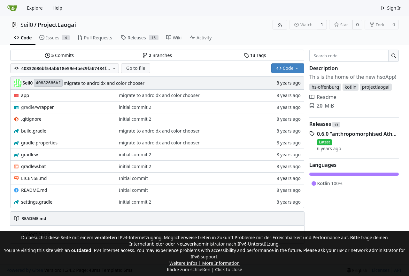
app (25, 95)
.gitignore (31, 119)
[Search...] (393, 56)
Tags (255, 55)
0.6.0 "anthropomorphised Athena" (358, 134)
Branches (157, 55)
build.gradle (33, 131)
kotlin (351, 87)
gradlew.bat (33, 166)
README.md (34, 190)
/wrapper (37, 107)
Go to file (135, 68)
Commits (59, 55)
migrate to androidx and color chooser (104, 83)
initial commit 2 (135, 107)
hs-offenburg (325, 87)
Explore (34, 8)
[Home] (12, 8)
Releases (324, 124)
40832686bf (48, 83)
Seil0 (26, 24)
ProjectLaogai (57, 24)
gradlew (29, 154)
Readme (322, 97)
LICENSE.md (34, 178)
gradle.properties (39, 143)
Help (57, 8)
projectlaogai (376, 87)
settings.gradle (36, 202)
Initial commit (133, 178)
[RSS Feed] (280, 24)
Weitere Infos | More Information (204, 263)
